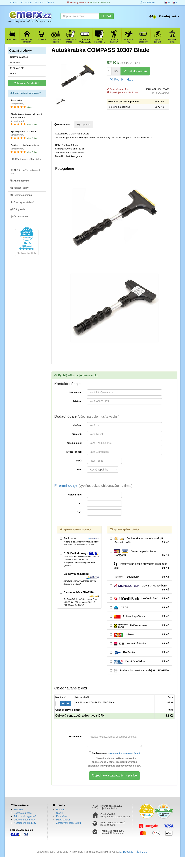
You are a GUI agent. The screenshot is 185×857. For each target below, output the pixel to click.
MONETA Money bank (139, 588)
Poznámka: (75, 736)
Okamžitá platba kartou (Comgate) (139, 553)
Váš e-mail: (75, 392)
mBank (139, 635)
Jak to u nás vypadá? (25, 816)
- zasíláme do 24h (25, 171)
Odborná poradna (21, 195)
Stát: (79, 469)
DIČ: (79, 512)
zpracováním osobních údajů (124, 753)
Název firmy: (75, 494)
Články (59, 813)
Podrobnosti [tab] (62, 124)
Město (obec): (74, 451)
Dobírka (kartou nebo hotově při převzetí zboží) (139, 540)
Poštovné (15, 62)
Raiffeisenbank (139, 626)
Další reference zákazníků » (26, 159)
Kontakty (18, 809)
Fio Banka (139, 653)
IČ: (80, 503)
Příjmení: (77, 434)
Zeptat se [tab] (83, 124)
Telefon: (77, 401)
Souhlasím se (114, 753)
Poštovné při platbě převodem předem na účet (139, 566)
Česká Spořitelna (139, 662)
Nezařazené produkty (25, 823)
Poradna (60, 809)
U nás (13, 73)
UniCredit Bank (139, 599)
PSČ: (79, 460)
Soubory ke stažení (22, 202)
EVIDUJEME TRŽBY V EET (134, 851)
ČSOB (139, 608)
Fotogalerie (17, 209)
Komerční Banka (139, 644)
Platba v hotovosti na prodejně (139, 671)
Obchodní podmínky (24, 819)
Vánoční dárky (19, 187)
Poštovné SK (17, 68)
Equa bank (139, 577)
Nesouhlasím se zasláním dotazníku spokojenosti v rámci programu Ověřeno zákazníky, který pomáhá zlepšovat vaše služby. (114, 762)
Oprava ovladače (19, 57)
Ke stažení (61, 816)
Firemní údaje (93, 485)
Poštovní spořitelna (139, 617)
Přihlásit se (147, 2)
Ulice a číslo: (74, 443)
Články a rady (19, 216)
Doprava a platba (23, 813)
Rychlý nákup (121, 79)
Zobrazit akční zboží (26, 83)
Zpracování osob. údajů (68, 823)
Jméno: (77, 425)
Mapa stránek (63, 819)
